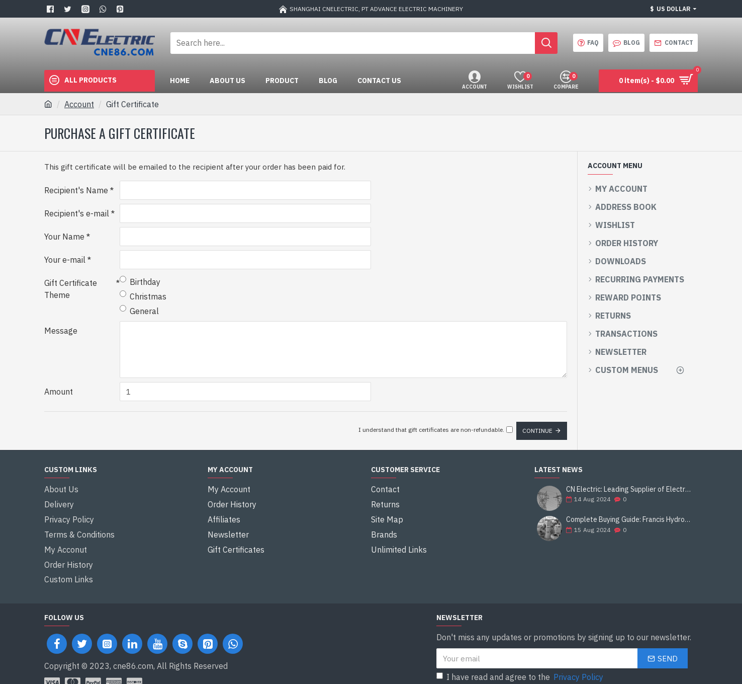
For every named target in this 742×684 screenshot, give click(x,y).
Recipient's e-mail (76, 213)
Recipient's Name (76, 190)
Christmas (143, 295)
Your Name (64, 237)
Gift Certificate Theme (70, 289)
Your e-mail (64, 260)
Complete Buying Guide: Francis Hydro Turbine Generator (628, 515)
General (139, 310)
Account (79, 104)
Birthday (140, 281)
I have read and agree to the (520, 652)
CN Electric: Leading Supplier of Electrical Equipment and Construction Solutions (628, 485)
